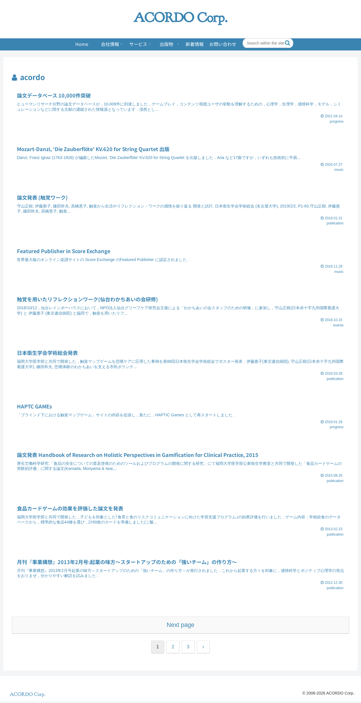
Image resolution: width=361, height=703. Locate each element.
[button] (287, 43)
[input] (268, 43)
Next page (180, 626)
